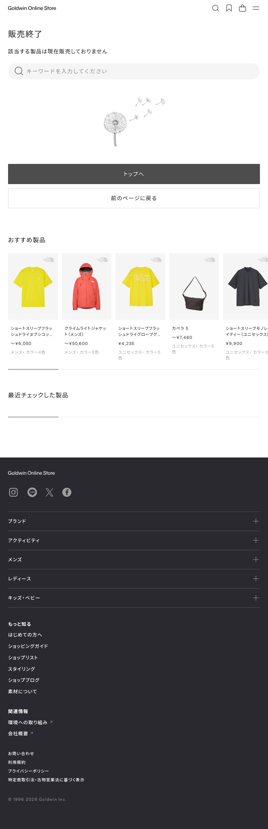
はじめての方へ (25, 634)
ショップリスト (23, 657)
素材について (22, 691)
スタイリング (21, 669)
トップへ (134, 173)
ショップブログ (24, 680)
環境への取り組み (30, 722)
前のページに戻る (134, 198)
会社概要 (21, 733)
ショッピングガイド (28, 646)
